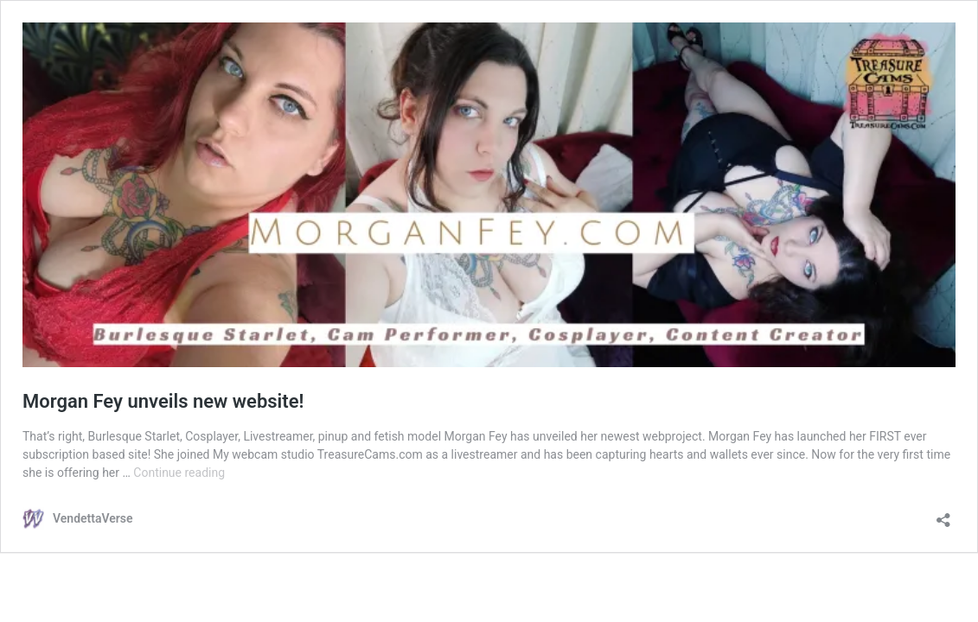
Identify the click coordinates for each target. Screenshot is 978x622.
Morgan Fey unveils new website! (163, 401)
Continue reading (179, 472)
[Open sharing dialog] (943, 514)
